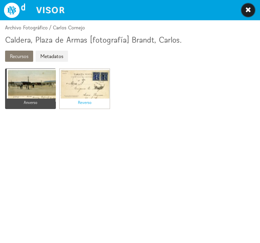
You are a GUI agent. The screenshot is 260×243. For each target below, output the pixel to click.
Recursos (19, 56)
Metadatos (51, 56)
